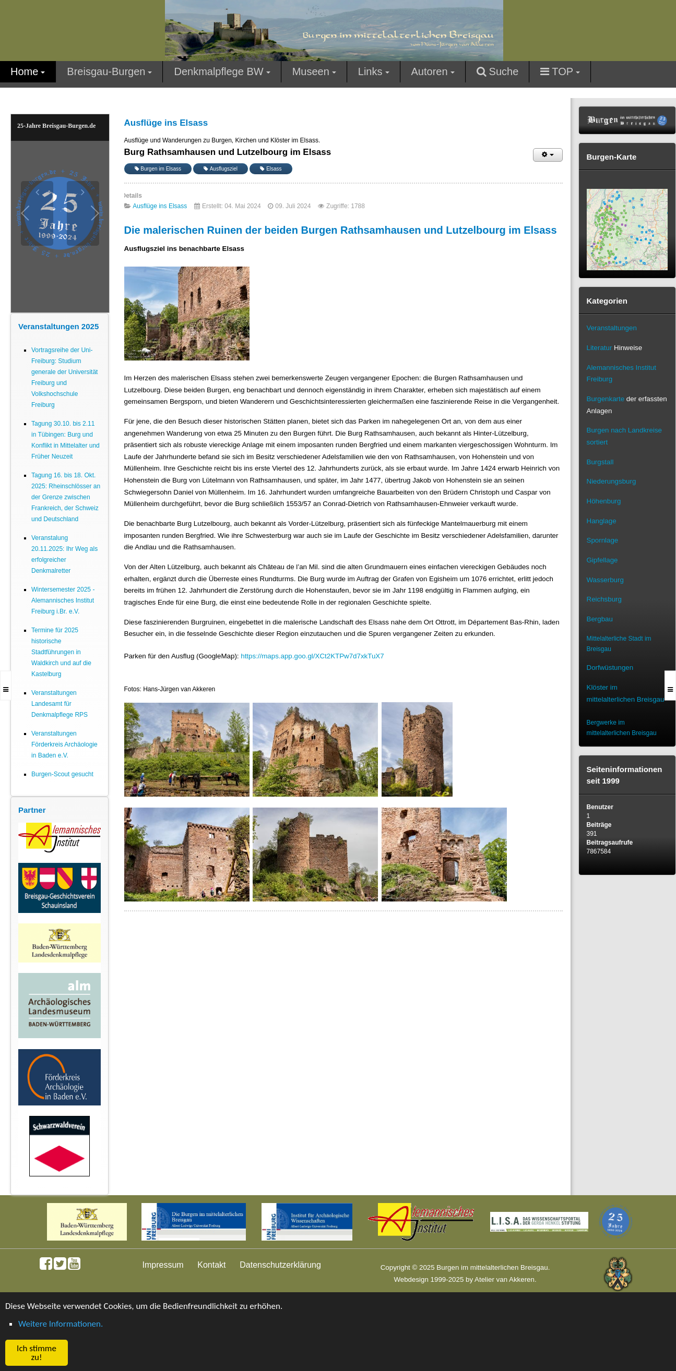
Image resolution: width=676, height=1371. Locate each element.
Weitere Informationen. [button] (60, 1323)
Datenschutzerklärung (280, 1264)
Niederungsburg (611, 481)
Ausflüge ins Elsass (160, 206)
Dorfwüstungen (610, 667)
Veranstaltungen (612, 328)
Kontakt (211, 1264)
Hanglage (601, 521)
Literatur (599, 348)
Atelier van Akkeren (505, 1279)
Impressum (163, 1264)
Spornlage (603, 540)
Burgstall (600, 462)
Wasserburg (605, 580)
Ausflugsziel (221, 169)
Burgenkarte (606, 399)
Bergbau (600, 619)
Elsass (270, 169)
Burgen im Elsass (158, 169)
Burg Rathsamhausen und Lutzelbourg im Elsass (227, 152)
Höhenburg (604, 501)
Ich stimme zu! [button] (36, 1353)
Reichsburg (604, 599)
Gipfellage (602, 560)
